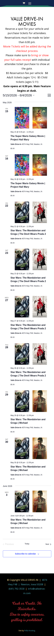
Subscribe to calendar (25, 554)
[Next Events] (48, 544)
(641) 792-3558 (16, 588)
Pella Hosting (29, 630)
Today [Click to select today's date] (27, 544)
